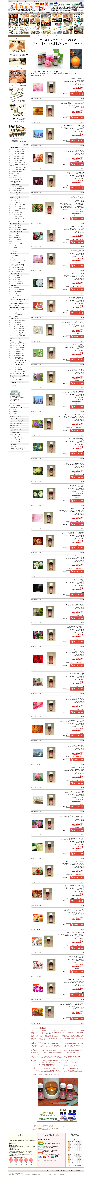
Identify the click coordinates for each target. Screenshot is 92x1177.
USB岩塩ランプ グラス (16, 243)
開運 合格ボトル (14, 316)
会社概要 (40, 12)
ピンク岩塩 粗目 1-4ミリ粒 (17, 151)
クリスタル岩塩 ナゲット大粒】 (18, 169)
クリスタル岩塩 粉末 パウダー (18, 162)
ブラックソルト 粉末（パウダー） (18, 204)
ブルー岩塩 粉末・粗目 (16, 212)
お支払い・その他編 (15, 441)
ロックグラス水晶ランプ (16, 275)
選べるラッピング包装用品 (16, 379)
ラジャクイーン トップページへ (17, 38)
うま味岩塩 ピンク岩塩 (16, 186)
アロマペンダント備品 (15, 334)
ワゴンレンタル (14, 413)
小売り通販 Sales (14, 425)
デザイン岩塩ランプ (15, 237)
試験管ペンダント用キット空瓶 (17, 345)
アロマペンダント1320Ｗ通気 (17, 330)
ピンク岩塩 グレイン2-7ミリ (17, 200)
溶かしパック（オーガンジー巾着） (18, 229)
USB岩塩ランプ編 (14, 436)
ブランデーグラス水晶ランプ (17, 283)
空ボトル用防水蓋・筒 (15, 368)
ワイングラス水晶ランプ (16, 281)
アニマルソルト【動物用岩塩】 (17, 269)
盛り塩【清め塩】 (14, 255)
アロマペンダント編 (15, 440)
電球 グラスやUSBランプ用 (17, 289)
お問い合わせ (55, 12)
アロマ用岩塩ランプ (15, 247)
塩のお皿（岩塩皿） (15, 173)
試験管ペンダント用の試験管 (17, 347)
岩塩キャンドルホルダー (16, 257)
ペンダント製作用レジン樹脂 (17, 349)
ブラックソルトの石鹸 (15, 225)
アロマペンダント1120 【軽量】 (17, 320)
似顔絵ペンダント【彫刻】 (16, 342)
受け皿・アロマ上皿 (15, 293)
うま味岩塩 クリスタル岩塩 (17, 188)
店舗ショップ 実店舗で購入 (16, 421)
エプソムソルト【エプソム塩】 (17, 221)
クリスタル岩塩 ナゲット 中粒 (18, 167)
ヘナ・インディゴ (15, 305)
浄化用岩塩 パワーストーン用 (17, 261)
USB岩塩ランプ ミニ (15, 241)
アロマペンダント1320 (15, 324)
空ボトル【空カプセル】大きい (17, 355)
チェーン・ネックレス (15, 366)
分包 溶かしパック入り (16, 214)
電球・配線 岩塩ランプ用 (16, 287)
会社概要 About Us (15, 416)
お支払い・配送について (31, 12)
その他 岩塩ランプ (15, 251)
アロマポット (13, 249)
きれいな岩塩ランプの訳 (16, 405)
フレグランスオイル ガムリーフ (17, 301)
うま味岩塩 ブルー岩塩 (16, 190)
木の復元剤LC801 (14, 386)
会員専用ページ (79, 12)
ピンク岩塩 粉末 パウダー (17, 149)
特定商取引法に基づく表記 (16, 430)
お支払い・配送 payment (16, 418)
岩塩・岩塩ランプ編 (15, 434)
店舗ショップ (63, 12)
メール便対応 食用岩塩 (16, 179)
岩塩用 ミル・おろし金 (15, 177)
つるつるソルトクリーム (16, 227)
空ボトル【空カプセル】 (16, 351)
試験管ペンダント (14, 340)
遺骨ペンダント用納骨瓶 (16, 369)
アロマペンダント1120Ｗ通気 (17, 328)
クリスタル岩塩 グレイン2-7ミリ (18, 202)
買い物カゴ (47, 12)
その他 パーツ (14, 297)
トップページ (20, 12)
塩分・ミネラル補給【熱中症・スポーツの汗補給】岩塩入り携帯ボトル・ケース (17, 264)
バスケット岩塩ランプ (15, 239)
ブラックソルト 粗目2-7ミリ (17, 206)
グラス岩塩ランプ (14, 245)
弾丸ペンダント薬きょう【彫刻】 (18, 344)
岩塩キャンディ (14, 194)
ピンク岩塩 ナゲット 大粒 (17, 158)
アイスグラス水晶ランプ (16, 277)
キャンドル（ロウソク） (16, 291)
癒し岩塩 (12, 259)
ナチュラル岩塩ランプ (15, 235)
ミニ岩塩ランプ (14, 233)
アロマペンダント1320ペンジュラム (18, 326)
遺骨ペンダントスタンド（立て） (18, 371)
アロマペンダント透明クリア (17, 332)
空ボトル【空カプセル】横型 (17, 353)
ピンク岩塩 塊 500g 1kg (16, 160)
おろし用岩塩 (13, 175)
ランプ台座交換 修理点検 (16, 295)
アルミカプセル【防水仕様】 (17, 364)
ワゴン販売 (13, 409)
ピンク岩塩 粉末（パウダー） (17, 199)
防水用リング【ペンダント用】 (17, 373)
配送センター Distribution (16, 423)
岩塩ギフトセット (14, 378)
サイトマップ (71, 12)
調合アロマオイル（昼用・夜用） (18, 336)
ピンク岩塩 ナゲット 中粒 (17, 156)
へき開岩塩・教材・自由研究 (17, 267)
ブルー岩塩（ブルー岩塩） (16, 171)
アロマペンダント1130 (15, 322)
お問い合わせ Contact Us (16, 444)
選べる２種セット (14, 210)
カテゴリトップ (34, 36)
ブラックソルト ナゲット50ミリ (18, 208)
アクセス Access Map (16, 427)
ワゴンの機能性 (14, 411)
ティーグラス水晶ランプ (16, 279)
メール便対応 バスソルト (16, 216)
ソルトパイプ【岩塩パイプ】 (17, 271)
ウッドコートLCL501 (15, 384)
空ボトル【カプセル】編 (16, 438)
